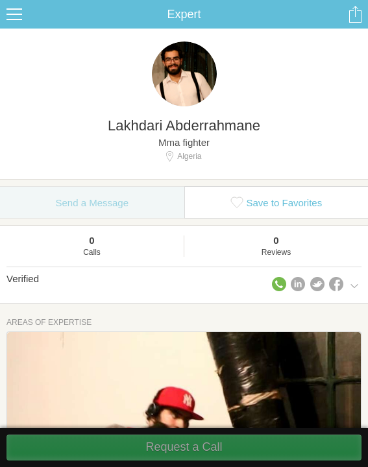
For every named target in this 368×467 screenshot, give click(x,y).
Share (355, 14)
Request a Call (183, 446)
